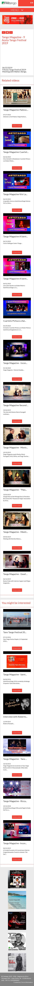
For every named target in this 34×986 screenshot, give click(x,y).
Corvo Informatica (27, 982)
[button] (17, 97)
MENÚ (17, 10)
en (31, 3)
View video (17, 126)
